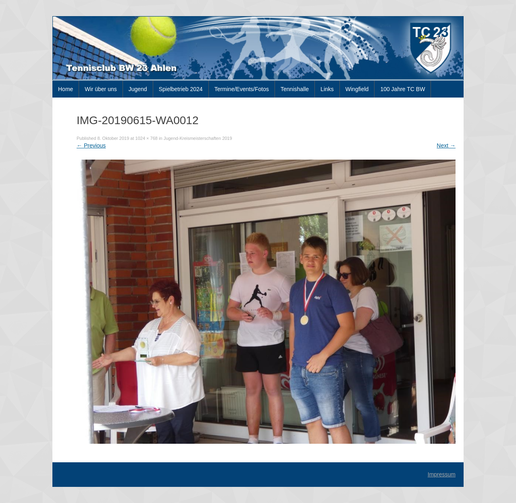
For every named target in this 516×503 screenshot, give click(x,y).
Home (65, 89)
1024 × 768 (146, 138)
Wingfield (357, 89)
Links (327, 89)
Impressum (442, 474)
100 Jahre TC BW (402, 89)
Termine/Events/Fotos (241, 89)
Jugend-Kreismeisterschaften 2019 (198, 138)
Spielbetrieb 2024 (181, 89)
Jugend (138, 89)
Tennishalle (295, 89)
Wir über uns (101, 89)
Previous (91, 145)
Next (446, 145)
